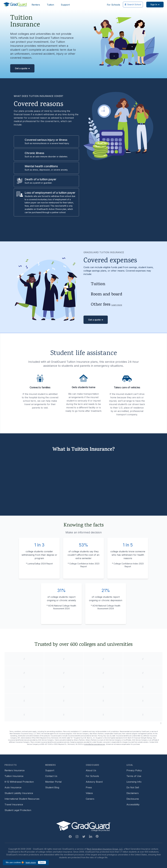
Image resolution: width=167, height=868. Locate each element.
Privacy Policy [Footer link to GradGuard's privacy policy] (134, 770)
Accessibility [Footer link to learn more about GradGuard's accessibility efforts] (132, 804)
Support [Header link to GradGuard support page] (65, 4)
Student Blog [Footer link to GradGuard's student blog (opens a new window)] (52, 787)
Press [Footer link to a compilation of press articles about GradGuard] (89, 787)
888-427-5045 (46, 744)
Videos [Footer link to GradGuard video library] (89, 793)
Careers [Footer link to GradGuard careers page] (90, 798)
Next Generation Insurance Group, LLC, (105, 849)
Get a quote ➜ (22, 68)
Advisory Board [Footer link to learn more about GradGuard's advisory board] (94, 781)
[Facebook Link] (70, 836)
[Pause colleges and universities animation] (161, 723)
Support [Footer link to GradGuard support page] (49, 770)
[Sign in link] (155, 4)
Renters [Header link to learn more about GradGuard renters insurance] (36, 4)
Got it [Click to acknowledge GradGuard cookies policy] (42, 862)
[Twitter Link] (83, 836)
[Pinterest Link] (97, 836)
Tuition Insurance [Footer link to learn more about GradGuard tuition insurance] (14, 776)
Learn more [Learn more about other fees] (116, 305)
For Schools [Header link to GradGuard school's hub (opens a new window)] (113, 4)
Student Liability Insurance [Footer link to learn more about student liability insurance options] (19, 793)
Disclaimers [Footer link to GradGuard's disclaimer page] (132, 793)
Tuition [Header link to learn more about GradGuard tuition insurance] (50, 4)
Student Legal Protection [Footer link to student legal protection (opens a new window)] (18, 810)
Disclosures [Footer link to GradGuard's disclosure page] (132, 798)
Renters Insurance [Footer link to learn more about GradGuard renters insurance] (15, 770)
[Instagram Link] (77, 836)
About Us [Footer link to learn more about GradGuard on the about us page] (91, 770)
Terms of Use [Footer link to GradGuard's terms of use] (133, 776)
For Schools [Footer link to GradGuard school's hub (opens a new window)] (92, 776)
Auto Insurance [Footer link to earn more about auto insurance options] (13, 787)
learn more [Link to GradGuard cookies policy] (31, 862)
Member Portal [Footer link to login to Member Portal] (53, 781)
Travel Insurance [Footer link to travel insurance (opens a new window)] (14, 804)
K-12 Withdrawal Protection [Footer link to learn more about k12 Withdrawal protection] (19, 781)
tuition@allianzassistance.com (94, 744)
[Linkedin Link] (90, 836)
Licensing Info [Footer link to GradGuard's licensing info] (133, 781)
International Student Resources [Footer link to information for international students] (22, 798)
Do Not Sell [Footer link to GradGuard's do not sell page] (132, 787)
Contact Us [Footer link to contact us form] (51, 776)
